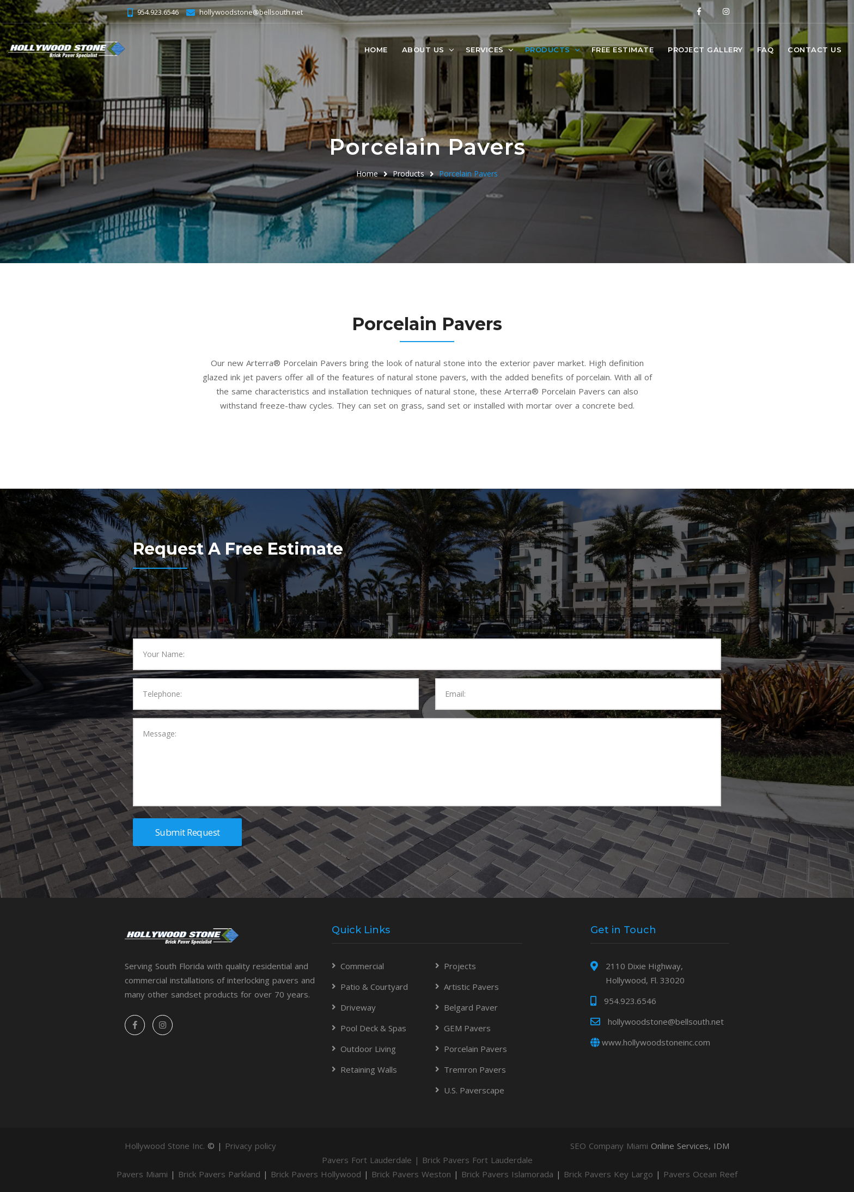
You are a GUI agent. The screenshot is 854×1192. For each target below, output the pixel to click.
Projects (460, 965)
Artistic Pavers (471, 986)
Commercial (362, 965)
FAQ (765, 49)
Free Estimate (622, 49)
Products (547, 49)
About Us (423, 49)
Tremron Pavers (475, 1069)
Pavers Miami (142, 1174)
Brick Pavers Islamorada (507, 1174)
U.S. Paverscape (474, 1090)
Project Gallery (705, 49)
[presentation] (215, 617)
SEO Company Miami (609, 1145)
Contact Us (814, 49)
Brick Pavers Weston (411, 1174)
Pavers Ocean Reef (700, 1174)
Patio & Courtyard (374, 986)
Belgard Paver (471, 1007)
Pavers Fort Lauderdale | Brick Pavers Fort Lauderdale (427, 1159)
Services (485, 49)
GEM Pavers (467, 1028)
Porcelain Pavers (468, 173)
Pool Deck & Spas (373, 1028)
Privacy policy (250, 1145)
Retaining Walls (368, 1069)
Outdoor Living (368, 1048)
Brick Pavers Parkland (219, 1174)
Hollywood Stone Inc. (165, 1145)
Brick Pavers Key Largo (608, 1174)
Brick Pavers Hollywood (316, 1174)
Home (376, 49)
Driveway (358, 1007)
